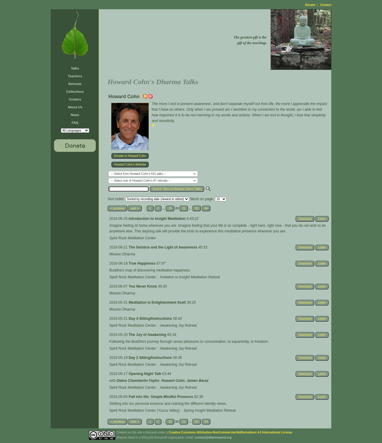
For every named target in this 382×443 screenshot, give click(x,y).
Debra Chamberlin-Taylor (138, 381)
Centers (75, 99)
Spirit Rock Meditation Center (132, 238)
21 (183, 208)
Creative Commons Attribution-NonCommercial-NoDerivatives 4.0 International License (230, 432)
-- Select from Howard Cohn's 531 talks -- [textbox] (138, 173)
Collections (75, 91)
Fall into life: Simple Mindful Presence (161, 397)
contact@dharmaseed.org (213, 437)
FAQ (75, 122)
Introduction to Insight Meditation (158, 219)
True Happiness (142, 263)
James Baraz (197, 381)
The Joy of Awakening (148, 335)
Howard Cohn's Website (130, 164)
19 (170, 208)
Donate (310, 5)
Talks (75, 68)
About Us (75, 107)
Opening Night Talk (145, 374)
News (75, 115)
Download (304, 218)
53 (196, 208)
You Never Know (143, 286)
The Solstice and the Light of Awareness (163, 247)
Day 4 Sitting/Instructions (151, 319)
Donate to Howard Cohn (130, 156)
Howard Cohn (173, 381)
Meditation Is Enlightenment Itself (158, 302)
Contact (325, 5)
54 (206, 208)
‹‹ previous (117, 208)
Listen (322, 218)
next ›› (134, 208)
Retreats (74, 84)
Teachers (75, 76)
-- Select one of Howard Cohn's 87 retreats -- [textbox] (140, 180)
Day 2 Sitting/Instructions (151, 358)
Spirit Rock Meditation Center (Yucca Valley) (144, 410)
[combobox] (153, 174)
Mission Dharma (122, 254)
